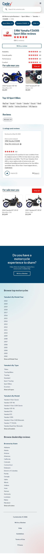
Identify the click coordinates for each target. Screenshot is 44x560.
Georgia (6, 476)
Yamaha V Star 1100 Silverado (14, 420)
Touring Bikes (8, 372)
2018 (5, 309)
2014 (5, 321)
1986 (34, 23)
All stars (6, 119)
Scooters (7, 387)
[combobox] (22, 9)
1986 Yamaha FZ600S (13, 142)
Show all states (9, 505)
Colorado (7, 462)
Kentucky (7, 494)
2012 (5, 327)
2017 (5, 312)
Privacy (20, 545)
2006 (5, 344)
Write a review (22, 46)
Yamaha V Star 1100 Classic (13, 405)
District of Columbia (10, 471)
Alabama (7, 447)
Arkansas (7, 456)
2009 (5, 336)
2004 (5, 350)
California (7, 459)
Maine (6, 500)
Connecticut (8, 465)
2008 (5, 339)
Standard (7, 378)
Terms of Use (20, 539)
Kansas (6, 491)
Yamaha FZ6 (8, 411)
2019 (5, 307)
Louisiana (7, 497)
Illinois (6, 482)
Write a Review (22, 273)
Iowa (5, 488)
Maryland (7, 503)
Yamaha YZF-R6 (9, 403)
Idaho (6, 479)
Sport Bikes (7, 23)
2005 (5, 347)
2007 (5, 342)
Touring (6, 375)
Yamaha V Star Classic (11, 400)
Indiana (6, 485)
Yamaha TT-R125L (10, 423)
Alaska (6, 450)
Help (20, 528)
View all (37, 66)
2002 (5, 356)
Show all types (9, 389)
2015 (5, 318)
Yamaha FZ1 (8, 414)
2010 (5, 333)
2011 (5, 330)
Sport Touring (8, 381)
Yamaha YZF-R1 (9, 408)
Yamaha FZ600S (21, 23)
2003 (5, 353)
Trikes (6, 369)
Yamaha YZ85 (8, 417)
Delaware (7, 468)
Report (36, 173)
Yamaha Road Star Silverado (13, 426)
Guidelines (20, 534)
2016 (5, 315)
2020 (5, 304)
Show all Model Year (11, 359)
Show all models (9, 429)
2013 (5, 324)
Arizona (6, 453)
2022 (5, 301)
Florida (6, 474)
